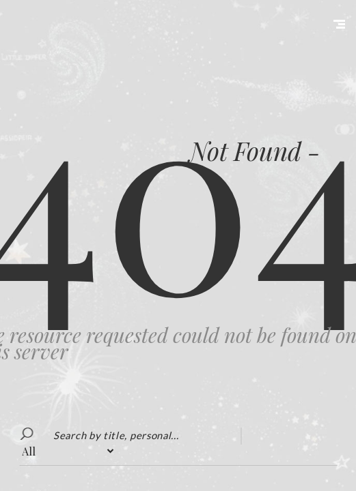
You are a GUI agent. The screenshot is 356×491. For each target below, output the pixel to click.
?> (67, 451)
